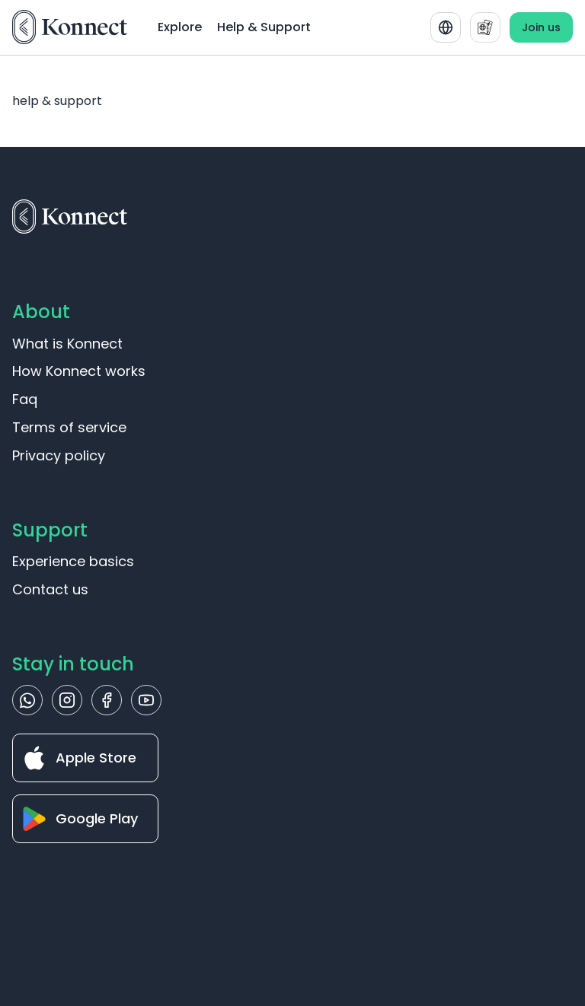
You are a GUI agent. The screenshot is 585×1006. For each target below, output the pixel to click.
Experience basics (73, 561)
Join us (541, 27)
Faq (24, 399)
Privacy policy (58, 455)
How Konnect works (78, 370)
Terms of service (69, 427)
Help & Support (264, 27)
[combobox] (445, 27)
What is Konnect (67, 343)
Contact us (50, 589)
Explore (180, 27)
